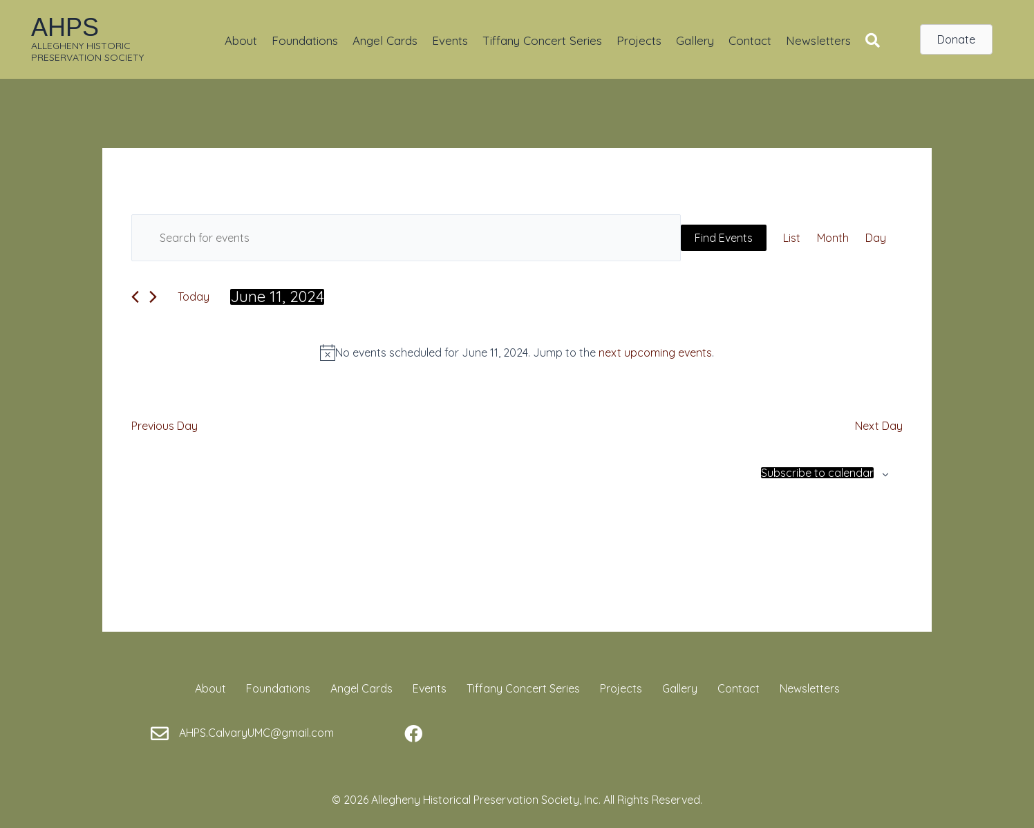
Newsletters (818, 40)
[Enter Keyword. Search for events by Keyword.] (406, 237)
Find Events (724, 238)
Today (193, 296)
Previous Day (164, 426)
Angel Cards (384, 40)
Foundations (305, 40)
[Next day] (153, 296)
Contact (749, 40)
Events (450, 40)
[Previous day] (135, 296)
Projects (639, 40)
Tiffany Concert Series (542, 40)
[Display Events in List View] (791, 237)
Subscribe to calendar (817, 472)
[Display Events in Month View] (833, 237)
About (241, 40)
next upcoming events (655, 352)
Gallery (695, 40)
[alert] (517, 352)
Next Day (879, 426)
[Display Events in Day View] (875, 237)
